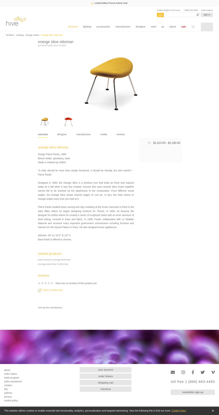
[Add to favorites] (149, 143)
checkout (105, 389)
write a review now (50, 290)
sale (183, 26)
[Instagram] (183, 372)
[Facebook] (193, 372)
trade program (207, 10)
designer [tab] (62, 134)
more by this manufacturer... (51, 307)
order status (10, 373)
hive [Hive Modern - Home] (16, 21)
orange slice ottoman (51, 35)
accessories (103, 26)
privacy (8, 396)
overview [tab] (43, 134)
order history (105, 376)
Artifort (62, 45)
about (173, 26)
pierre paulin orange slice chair (54, 259)
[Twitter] (203, 372)
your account (105, 369)
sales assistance (13, 381)
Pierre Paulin (47, 45)
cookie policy (11, 400)
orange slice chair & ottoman (53, 264)
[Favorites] (193, 27)
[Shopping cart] (207, 27)
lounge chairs (32, 35)
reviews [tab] (121, 134)
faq (5, 389)
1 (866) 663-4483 (191, 10)
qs (163, 26)
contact (8, 385)
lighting (87, 26)
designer (141, 26)
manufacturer (122, 26)
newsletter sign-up (192, 392)
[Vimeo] (213, 372)
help (160, 14)
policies (8, 392)
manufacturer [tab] (83, 134)
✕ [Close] (213, 410)
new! (153, 26)
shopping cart (105, 382)
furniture (73, 26)
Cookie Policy (179, 410)
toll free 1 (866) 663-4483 (193, 382)
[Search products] (182, 15)
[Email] (173, 372)
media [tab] (103, 134)
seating (20, 35)
